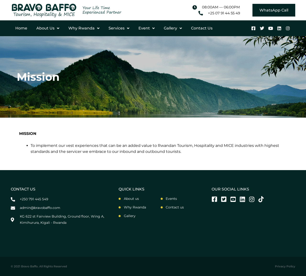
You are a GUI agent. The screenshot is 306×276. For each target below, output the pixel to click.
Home (21, 28)
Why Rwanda (83, 28)
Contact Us (202, 28)
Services (119, 28)
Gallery (173, 28)
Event (146, 28)
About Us (47, 28)
